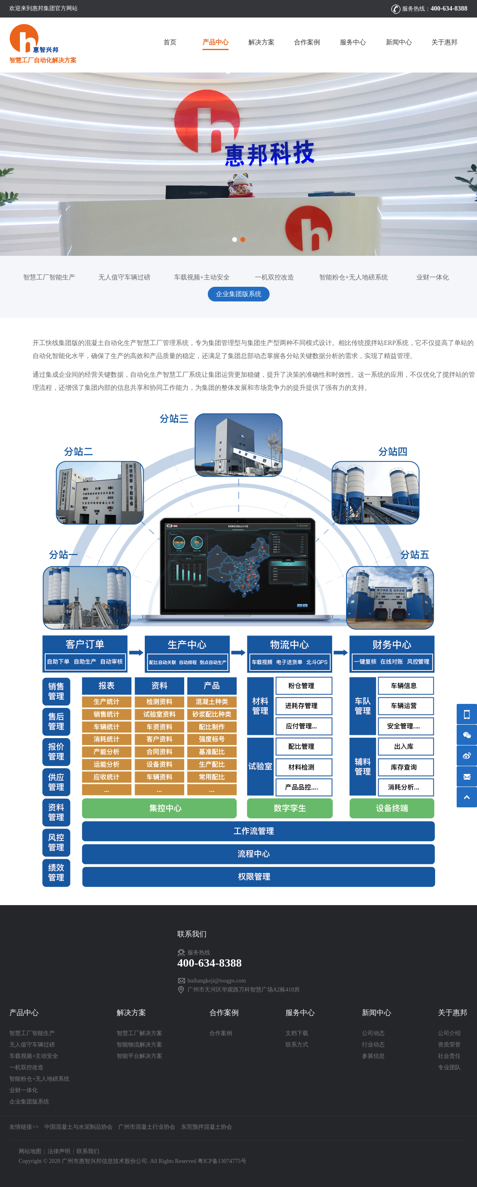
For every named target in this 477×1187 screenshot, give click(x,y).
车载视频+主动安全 (202, 277)
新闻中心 (399, 42)
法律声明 (59, 1151)
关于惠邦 (444, 42)
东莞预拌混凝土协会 (206, 1127)
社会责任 (449, 1056)
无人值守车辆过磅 (124, 277)
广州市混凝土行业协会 (146, 1127)
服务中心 (353, 42)
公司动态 (373, 1033)
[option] (238, 164)
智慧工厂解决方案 (139, 1033)
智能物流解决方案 (139, 1045)
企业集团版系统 (238, 293)
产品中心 (216, 42)
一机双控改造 (274, 277)
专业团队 (449, 1067)
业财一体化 (432, 277)
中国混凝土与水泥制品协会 (78, 1127)
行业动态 (373, 1045)
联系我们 (87, 1151)
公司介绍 (449, 1033)
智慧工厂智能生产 (49, 277)
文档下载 (296, 1033)
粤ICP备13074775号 (222, 1161)
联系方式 (296, 1045)
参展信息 (373, 1056)
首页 (169, 42)
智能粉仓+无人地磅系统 (353, 277)
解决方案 (261, 42)
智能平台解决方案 (139, 1056)
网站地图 (30, 1151)
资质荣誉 (449, 1045)
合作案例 (307, 42)
